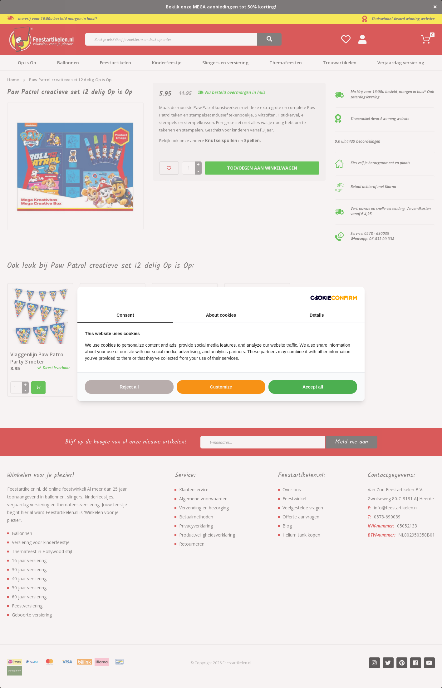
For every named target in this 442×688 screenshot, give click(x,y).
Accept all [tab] (312, 386)
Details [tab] (317, 315)
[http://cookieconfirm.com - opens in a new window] (333, 297)
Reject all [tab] (129, 386)
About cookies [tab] (221, 315)
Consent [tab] (125, 315)
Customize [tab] (221, 386)
